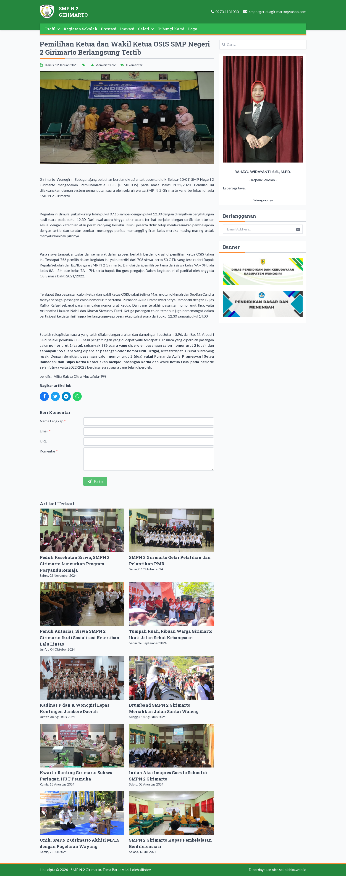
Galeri (146, 28)
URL (43, 441)
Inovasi (127, 28)
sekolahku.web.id (292, 869)
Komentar (49, 451)
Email (45, 431)
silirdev (145, 869)
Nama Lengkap (53, 421)
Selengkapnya (263, 200)
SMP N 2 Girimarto (86, 869)
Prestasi (108, 28)
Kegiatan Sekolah (80, 28)
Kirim (95, 481)
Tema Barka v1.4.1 (116, 869)
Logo (192, 28)
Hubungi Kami (170, 28)
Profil (52, 28)
